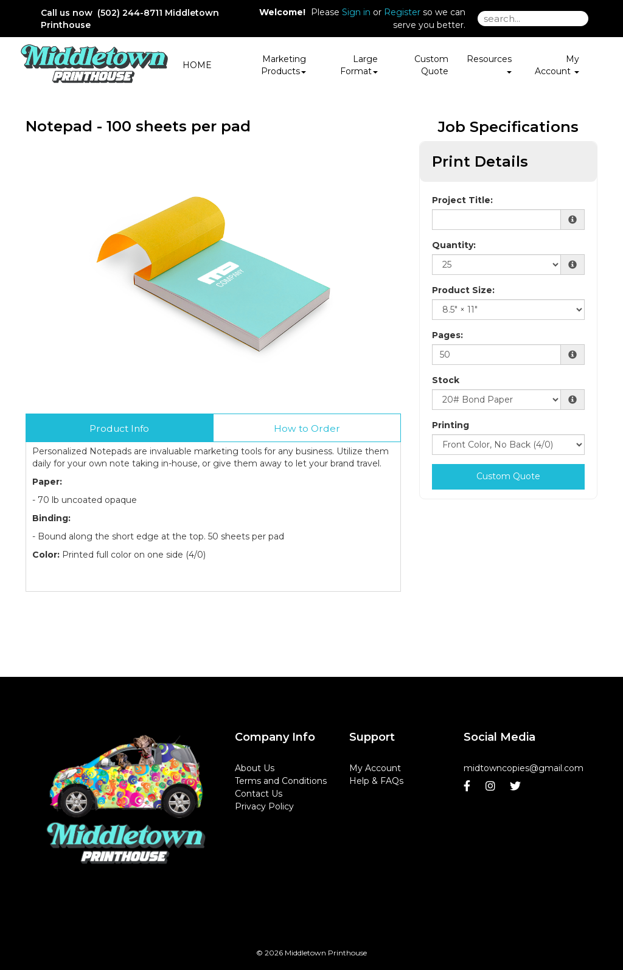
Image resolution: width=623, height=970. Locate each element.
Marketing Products (283, 65)
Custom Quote (431, 65)
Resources (489, 63)
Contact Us (258, 793)
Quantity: (454, 245)
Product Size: (463, 290)
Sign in (356, 12)
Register (402, 12)
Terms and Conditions (281, 780)
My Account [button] (557, 65)
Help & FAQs (376, 780)
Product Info (119, 428)
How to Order (307, 428)
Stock (445, 380)
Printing (450, 425)
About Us (254, 768)
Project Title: (462, 200)
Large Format (359, 65)
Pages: (447, 335)
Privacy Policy (264, 806)
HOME (197, 65)
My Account (375, 768)
